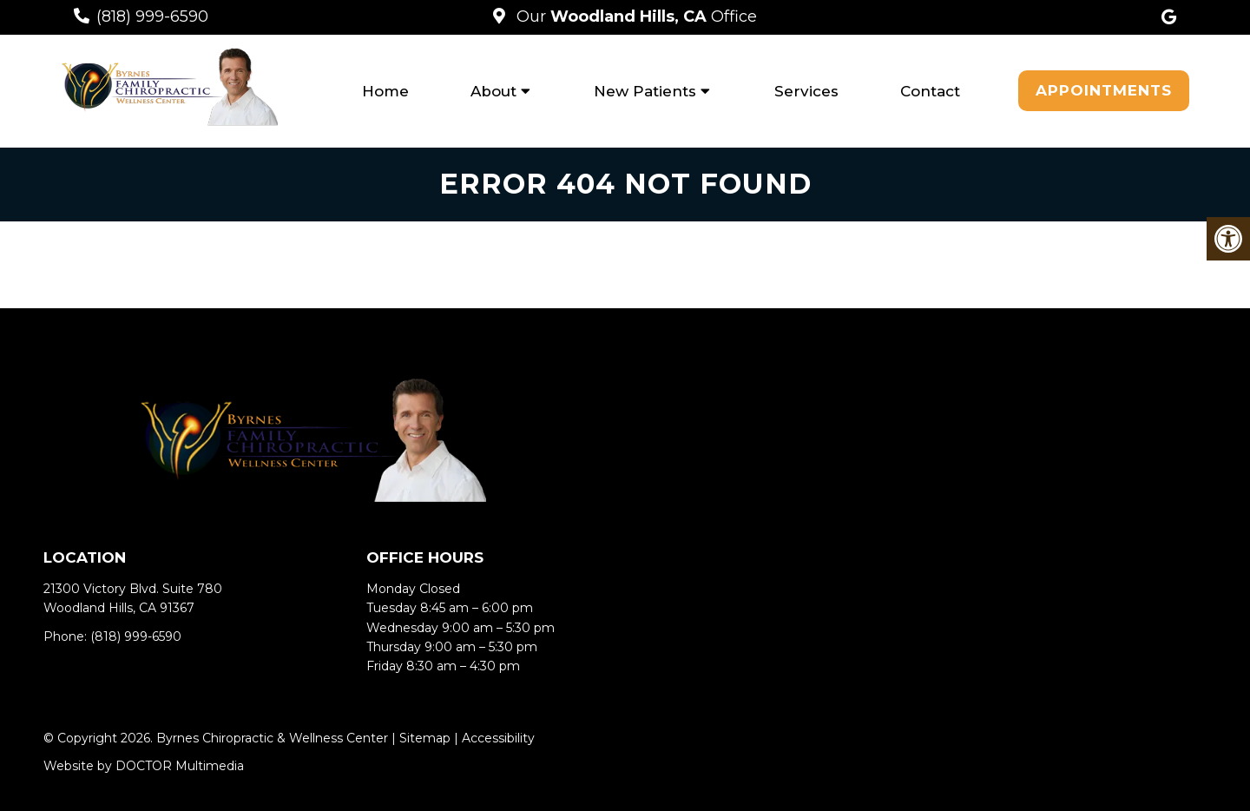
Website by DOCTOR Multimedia (143, 766)
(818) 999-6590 (152, 16)
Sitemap (425, 738)
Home (385, 91)
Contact (930, 91)
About (493, 91)
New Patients (645, 91)
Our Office (634, 16)
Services (806, 91)
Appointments (1104, 90)
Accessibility (498, 738)
